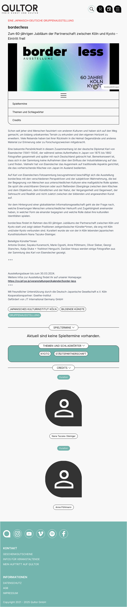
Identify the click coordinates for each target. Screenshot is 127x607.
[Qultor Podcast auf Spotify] (52, 533)
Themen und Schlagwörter (62, 345)
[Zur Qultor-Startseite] (6, 533)
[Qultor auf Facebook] (63, 533)
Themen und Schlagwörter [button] (28, 112)
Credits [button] (16, 120)
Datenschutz (12, 583)
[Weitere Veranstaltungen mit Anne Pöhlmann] (63, 478)
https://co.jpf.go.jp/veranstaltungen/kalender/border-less (42, 280)
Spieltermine (62, 327)
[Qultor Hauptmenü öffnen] (117, 9)
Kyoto (45, 353)
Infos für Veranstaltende (21, 559)
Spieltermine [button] (19, 103)
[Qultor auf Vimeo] (40, 533)
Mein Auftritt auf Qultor (21, 564)
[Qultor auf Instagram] (17, 533)
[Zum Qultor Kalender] (109, 9)
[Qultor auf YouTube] (29, 533)
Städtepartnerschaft (71, 353)
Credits (62, 367)
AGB (5, 588)
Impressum (10, 593)
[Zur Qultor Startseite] (20, 9)
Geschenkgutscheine (18, 554)
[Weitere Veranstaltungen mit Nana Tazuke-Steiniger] (63, 407)
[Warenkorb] (100, 9)
